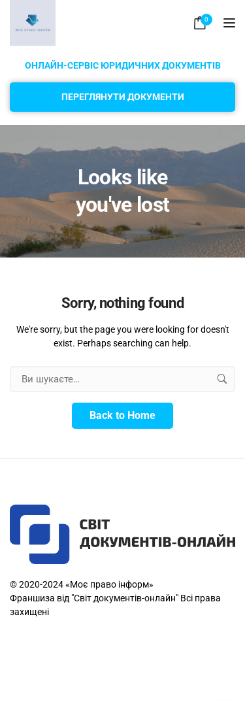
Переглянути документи (122, 97)
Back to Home (122, 415)
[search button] (222, 379)
